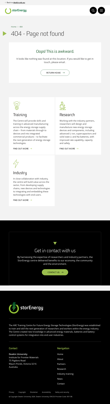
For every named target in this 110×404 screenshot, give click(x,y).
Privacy (11, 392)
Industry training (65, 373)
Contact (61, 383)
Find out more (21, 149)
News (60, 378)
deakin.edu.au (19, 2)
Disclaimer (34, 392)
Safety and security (62, 392)
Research (61, 368)
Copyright (22, 392)
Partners (61, 363)
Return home (53, 73)
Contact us (54, 272)
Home (13, 26)
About (60, 359)
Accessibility (46, 392)
